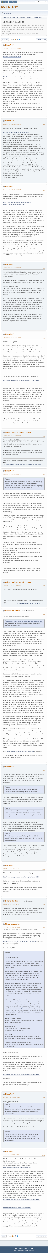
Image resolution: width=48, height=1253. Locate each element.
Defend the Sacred (12, 611)
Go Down (5, 39)
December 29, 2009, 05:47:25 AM (12, 48)
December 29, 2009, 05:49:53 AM (12, 124)
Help (16, 1248)
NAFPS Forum (9, 6)
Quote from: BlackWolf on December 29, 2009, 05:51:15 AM (24, 621)
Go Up (4, 1236)
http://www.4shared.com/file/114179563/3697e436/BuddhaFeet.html (22, 464)
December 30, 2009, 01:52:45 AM (12, 770)
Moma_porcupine (12, 924)
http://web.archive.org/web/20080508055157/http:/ (19, 942)
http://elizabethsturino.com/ (12, 56)
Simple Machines (29, 1250)
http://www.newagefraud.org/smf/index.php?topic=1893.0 (21, 380)
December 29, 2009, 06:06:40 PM (12, 585)
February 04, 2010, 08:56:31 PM (11, 1154)
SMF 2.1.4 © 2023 (19, 1250)
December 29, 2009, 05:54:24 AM (12, 337)
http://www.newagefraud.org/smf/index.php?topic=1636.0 (21, 1074)
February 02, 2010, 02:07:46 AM (11, 927)
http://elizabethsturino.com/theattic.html (16, 132)
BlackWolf (9, 45)
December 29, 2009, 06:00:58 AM (12, 435)
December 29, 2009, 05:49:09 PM (12, 474)
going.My (21, 1008)
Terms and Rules (22, 1248)
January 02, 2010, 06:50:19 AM (11, 904)
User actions (41, 39)
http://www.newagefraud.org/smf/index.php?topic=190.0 (21, 877)
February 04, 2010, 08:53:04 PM (11, 1097)
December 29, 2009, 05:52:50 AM (12, 267)
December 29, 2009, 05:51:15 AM (12, 189)
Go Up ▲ (30, 1248)
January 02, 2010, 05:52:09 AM (11, 868)
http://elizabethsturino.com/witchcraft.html (20, 751)
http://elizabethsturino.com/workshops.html (17, 77)
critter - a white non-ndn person (18, 432)
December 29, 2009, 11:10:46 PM (12, 614)
